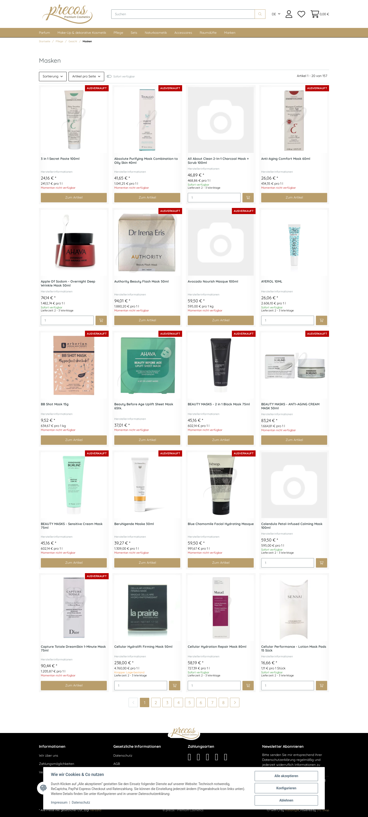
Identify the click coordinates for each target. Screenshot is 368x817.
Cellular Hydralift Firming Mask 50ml (143, 647)
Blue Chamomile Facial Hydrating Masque (221, 524)
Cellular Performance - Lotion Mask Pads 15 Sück (293, 649)
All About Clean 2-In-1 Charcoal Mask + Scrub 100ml (218, 161)
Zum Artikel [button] (74, 197)
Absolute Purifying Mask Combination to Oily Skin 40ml (146, 161)
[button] (289, 14)
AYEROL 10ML (271, 282)
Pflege (118, 33)
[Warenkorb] (318, 14)
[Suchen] (183, 14)
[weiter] (234, 702)
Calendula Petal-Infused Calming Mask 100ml (291, 526)
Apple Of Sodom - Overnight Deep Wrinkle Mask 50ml (68, 284)
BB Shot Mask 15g (55, 404)
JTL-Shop (323, 810)
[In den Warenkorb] (248, 197)
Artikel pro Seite (84, 76)
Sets (134, 33)
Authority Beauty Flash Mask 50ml (141, 282)
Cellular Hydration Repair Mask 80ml (217, 647)
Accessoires (183, 33)
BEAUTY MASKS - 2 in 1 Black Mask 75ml (219, 404)
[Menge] (214, 197)
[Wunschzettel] (301, 14)
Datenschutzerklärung (278, 760)
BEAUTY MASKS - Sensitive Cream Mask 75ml (72, 526)
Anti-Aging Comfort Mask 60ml (285, 159)
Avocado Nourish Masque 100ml (213, 282)
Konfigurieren (286, 788)
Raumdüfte (208, 33)
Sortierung (50, 76)
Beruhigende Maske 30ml (134, 524)
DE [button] (274, 14)
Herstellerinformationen (57, 171)
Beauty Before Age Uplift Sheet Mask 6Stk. (143, 406)
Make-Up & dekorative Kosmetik (82, 33)
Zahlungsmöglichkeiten (56, 764)
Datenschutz (122, 755)
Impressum (59, 802)
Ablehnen (286, 800)
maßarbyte (292, 810)
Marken (229, 33)
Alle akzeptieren (286, 776)
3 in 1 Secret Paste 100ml (60, 159)
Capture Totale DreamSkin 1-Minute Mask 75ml (73, 649)
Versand (95, 810)
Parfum (44, 33)
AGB (116, 764)
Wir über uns (48, 755)
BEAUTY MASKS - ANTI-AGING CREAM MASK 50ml (290, 406)
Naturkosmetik (156, 33)
